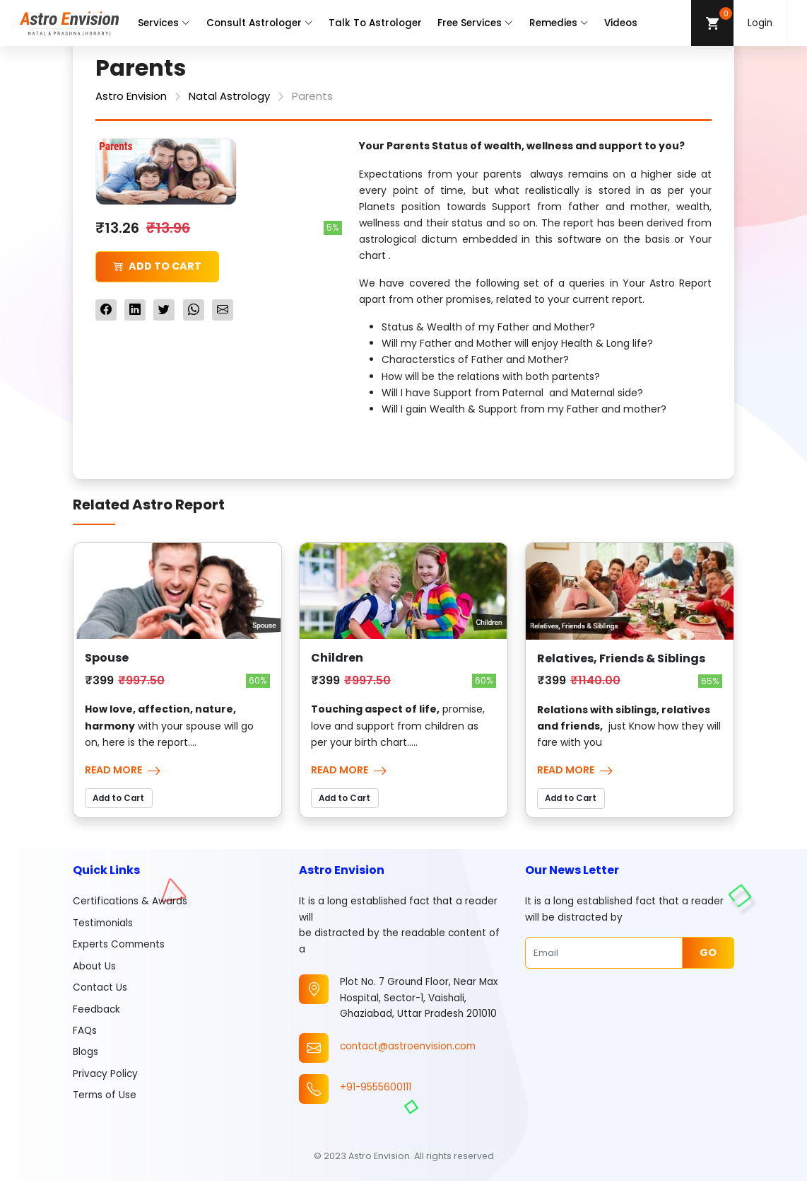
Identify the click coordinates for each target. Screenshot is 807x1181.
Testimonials (103, 923)
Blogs (85, 1052)
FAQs (85, 1030)
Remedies (559, 23)
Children (337, 658)
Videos (620, 23)
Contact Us (100, 987)
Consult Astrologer (259, 23)
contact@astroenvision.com (408, 1046)
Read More (123, 770)
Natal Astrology (229, 95)
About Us (94, 966)
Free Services (475, 23)
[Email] (604, 952)
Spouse (107, 658)
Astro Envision (131, 95)
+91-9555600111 (375, 1087)
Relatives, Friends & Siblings (621, 658)
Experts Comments (119, 944)
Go (708, 952)
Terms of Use (104, 1095)
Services (164, 23)
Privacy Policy (105, 1074)
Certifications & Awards (130, 901)
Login (760, 23)
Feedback (96, 1009)
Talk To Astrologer (375, 23)
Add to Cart (157, 266)
